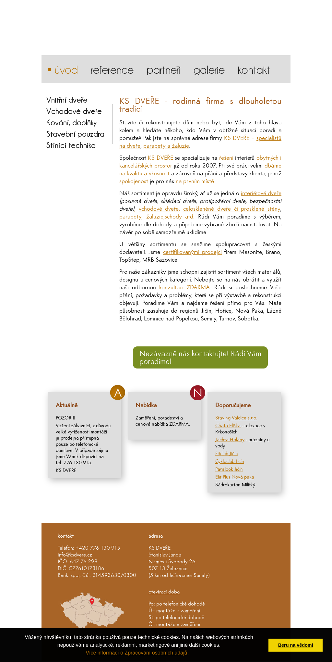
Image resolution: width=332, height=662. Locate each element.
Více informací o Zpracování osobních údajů (136, 653)
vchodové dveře (159, 208)
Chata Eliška (228, 425)
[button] (191, 654)
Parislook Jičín (229, 469)
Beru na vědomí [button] (295, 645)
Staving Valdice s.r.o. (236, 418)
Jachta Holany (229, 439)
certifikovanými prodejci (192, 252)
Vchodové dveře (74, 110)
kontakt (254, 69)
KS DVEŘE (159, 547)
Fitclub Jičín (226, 453)
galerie (209, 69)
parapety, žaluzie (141, 216)
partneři (164, 69)
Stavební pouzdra (75, 133)
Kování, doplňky (71, 122)
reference (112, 69)
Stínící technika (71, 145)
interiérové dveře (261, 193)
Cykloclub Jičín (229, 461)
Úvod (66, 69)
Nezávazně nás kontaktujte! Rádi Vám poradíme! (200, 357)
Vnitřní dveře (67, 99)
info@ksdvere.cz (75, 554)
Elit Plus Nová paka (234, 477)
